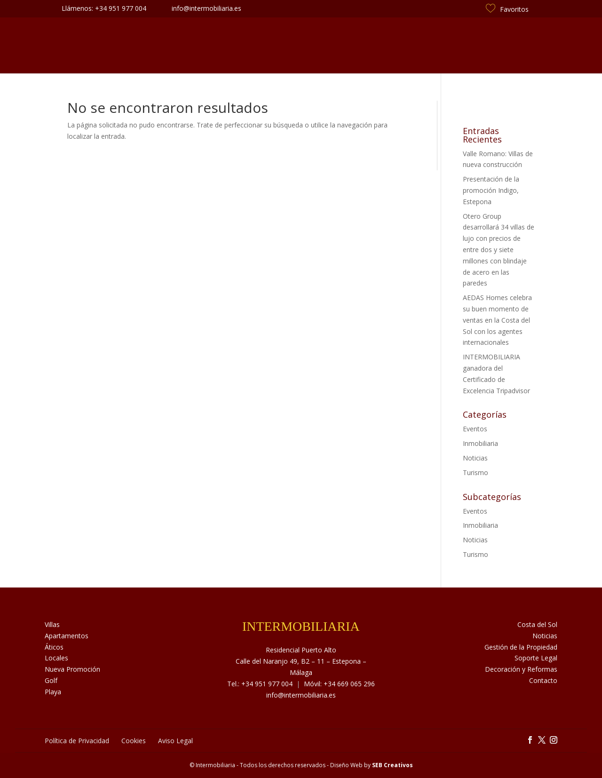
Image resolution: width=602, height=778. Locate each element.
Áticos (54, 647)
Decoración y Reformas (521, 669)
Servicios (245, 45)
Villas (52, 624)
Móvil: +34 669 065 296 (339, 683)
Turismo (475, 472)
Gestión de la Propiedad (520, 647)
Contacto (476, 45)
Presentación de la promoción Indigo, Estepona (491, 190)
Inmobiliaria (480, 443)
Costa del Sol (421, 45)
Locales (56, 657)
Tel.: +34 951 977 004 (260, 683)
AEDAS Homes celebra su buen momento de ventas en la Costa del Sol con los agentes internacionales (497, 320)
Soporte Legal (536, 657)
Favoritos (507, 9)
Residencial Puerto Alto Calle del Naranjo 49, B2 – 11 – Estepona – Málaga (301, 661)
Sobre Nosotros (187, 45)
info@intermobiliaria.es (301, 695)
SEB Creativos (392, 765)
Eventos (475, 428)
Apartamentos (66, 635)
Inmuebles (126, 45)
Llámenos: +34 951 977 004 (104, 8)
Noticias (368, 45)
